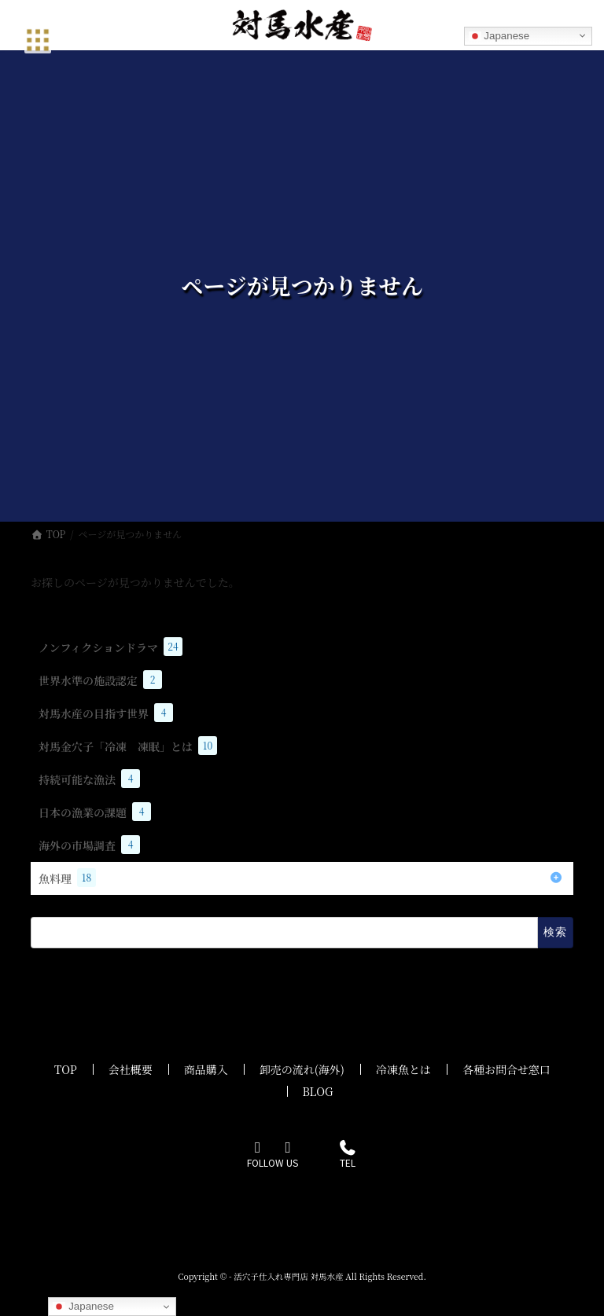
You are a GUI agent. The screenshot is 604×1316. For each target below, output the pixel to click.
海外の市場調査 (89, 844)
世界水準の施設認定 (100, 679)
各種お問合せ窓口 (506, 1069)
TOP (65, 1069)
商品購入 (206, 1069)
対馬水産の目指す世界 (106, 712)
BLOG (318, 1091)
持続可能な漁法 (89, 778)
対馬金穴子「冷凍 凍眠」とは (128, 745)
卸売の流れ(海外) (302, 1069)
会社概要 (131, 1069)
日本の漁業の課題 (95, 811)
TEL (347, 1155)
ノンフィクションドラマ (110, 646)
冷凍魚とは (403, 1069)
